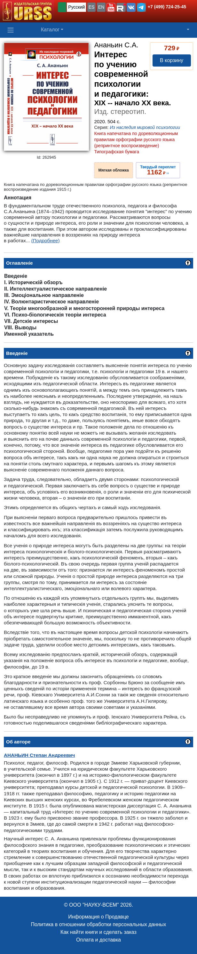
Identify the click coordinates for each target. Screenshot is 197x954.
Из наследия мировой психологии (145, 127)
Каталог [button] (50, 29)
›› (158, 170)
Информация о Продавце (98, 916)
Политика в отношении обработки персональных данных (98, 924)
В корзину (171, 60)
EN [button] (101, 7)
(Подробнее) (45, 240)
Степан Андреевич (39, 755)
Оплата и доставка (98, 939)
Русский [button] (76, 7)
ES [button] (92, 7)
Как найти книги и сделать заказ (98, 932)
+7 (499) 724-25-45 (167, 6)
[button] (110, 7)
